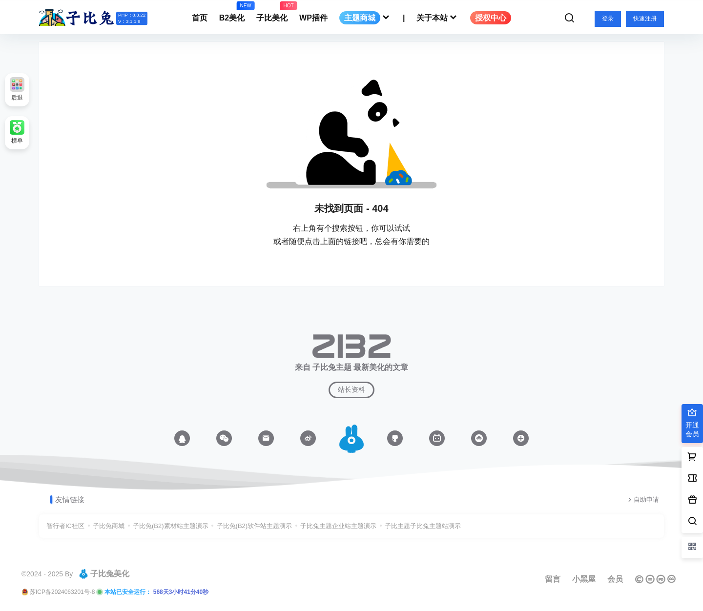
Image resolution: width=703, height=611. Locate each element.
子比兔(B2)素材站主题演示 (170, 526)
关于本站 (437, 18)
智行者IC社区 (65, 526)
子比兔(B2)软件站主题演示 (254, 526)
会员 (615, 579)
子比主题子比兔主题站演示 (423, 526)
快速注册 (645, 18)
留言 (552, 579)
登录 (608, 18)
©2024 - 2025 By (47, 573)
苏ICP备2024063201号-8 (62, 592)
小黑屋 (584, 579)
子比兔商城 (108, 526)
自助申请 (642, 499)
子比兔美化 (104, 574)
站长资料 (351, 389)
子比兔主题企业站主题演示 (338, 526)
